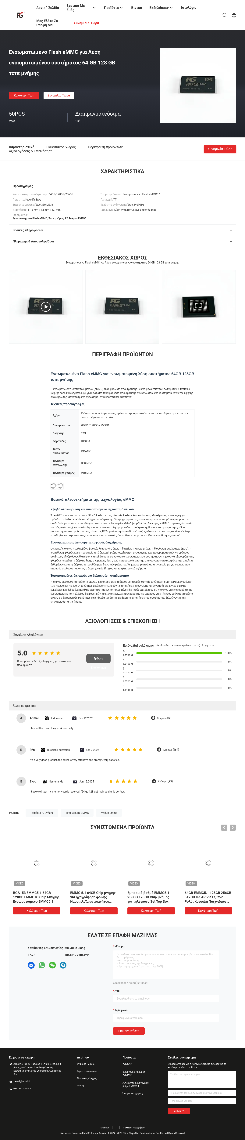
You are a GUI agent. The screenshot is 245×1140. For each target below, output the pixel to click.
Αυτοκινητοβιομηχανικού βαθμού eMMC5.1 (135, 1085)
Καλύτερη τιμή (24, 95)
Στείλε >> (179, 1110)
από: (117, 990)
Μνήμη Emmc (109, 812)
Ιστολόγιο (188, 7)
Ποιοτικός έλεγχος (87, 1078)
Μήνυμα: (120, 946)
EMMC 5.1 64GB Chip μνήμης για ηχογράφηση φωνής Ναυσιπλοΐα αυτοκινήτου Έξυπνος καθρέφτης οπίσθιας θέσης (93, 901)
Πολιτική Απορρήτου (134, 1127)
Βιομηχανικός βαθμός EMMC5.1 (133, 1074)
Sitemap (104, 1127)
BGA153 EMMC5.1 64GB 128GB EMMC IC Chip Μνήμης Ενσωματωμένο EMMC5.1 (36, 897)
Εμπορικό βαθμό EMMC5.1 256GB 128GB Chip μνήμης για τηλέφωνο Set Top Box (148, 897)
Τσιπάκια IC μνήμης (41, 812)
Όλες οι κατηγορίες (132, 1093)
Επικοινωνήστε (128, 1031)
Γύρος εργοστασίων (87, 1071)
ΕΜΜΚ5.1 (127, 1064)
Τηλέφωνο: (121, 1010)
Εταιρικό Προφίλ (85, 1064)
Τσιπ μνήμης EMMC (77, 812)
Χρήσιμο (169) (171, 749)
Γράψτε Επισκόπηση (98, 660)
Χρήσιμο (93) (165, 781)
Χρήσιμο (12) (164, 718)
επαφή (80, 1085)
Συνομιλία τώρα (59, 95)
